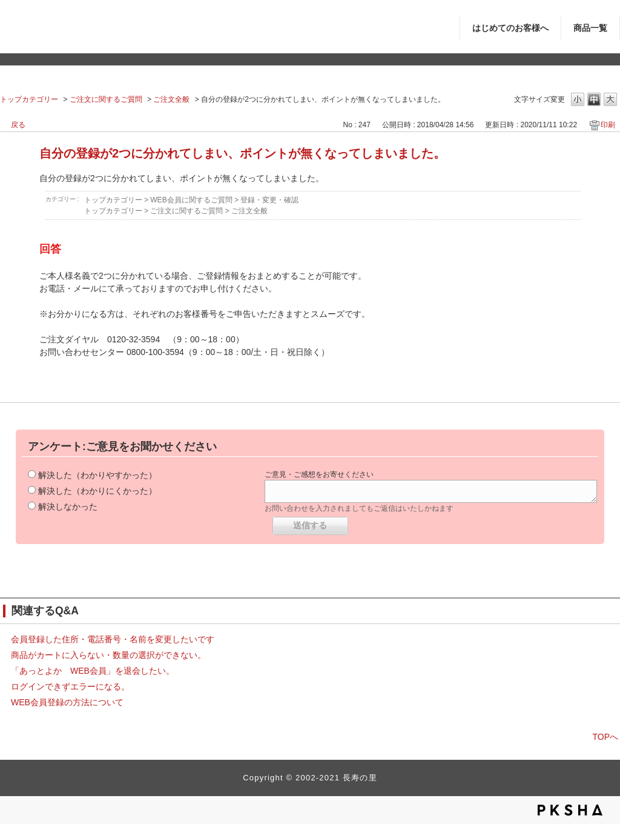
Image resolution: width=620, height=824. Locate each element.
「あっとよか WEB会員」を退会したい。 (97, 671)
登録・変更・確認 (269, 200)
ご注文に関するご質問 (106, 99)
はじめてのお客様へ (510, 28)
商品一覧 (590, 28)
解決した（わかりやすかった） (97, 475)
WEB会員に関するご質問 (191, 200)
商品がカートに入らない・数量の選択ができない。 (108, 655)
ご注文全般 (171, 99)
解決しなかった (67, 506)
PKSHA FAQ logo (570, 810)
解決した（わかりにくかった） (97, 491)
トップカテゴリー (29, 99)
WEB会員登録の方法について (67, 702)
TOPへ (605, 737)
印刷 (608, 125)
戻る (18, 125)
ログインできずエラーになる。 (70, 686)
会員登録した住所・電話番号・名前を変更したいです (112, 639)
